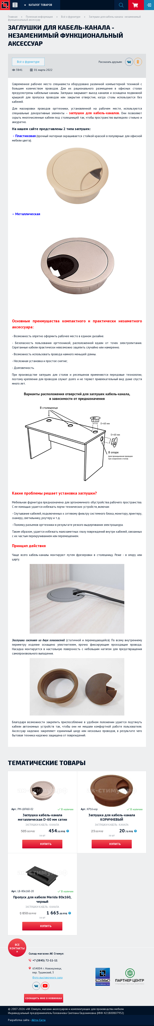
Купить (46, 844)
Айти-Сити (38, 1020)
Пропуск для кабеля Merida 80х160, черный (42, 899)
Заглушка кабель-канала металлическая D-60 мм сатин (42, 817)
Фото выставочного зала (47, 977)
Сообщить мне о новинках (43, 998)
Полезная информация (39, 16)
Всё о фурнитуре (70, 16)
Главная (12, 16)
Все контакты (17, 946)
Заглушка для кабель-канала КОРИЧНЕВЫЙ (111, 817)
